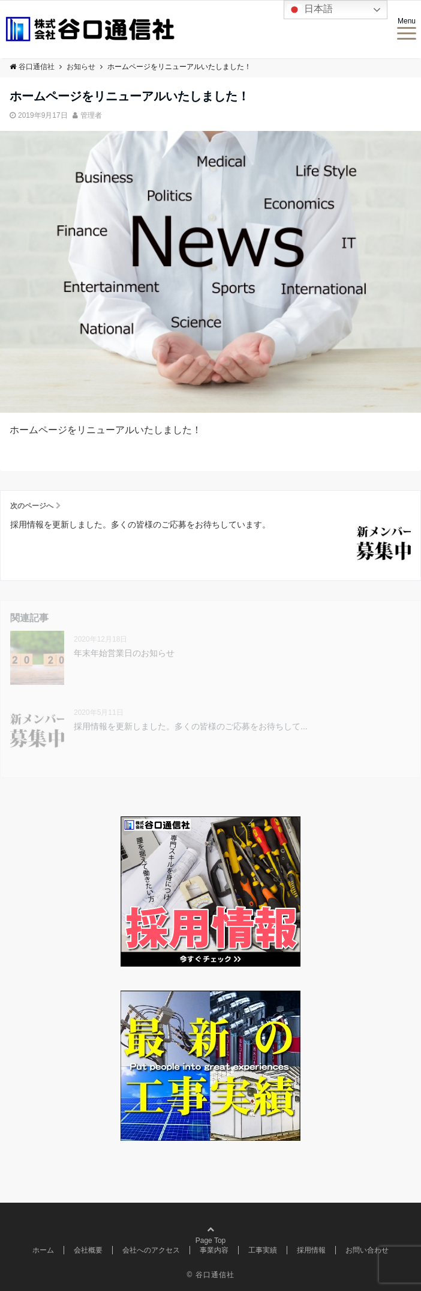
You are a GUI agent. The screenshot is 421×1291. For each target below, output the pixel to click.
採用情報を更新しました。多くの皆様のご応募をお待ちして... (191, 726)
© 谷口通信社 (210, 1275)
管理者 (91, 115)
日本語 (310, 9)
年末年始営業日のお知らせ (124, 653)
